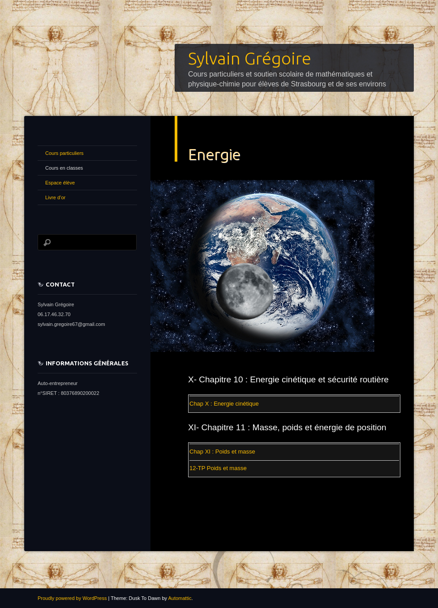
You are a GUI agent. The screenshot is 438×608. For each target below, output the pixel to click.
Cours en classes (64, 168)
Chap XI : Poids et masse (222, 451)
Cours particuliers (64, 153)
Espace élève (60, 182)
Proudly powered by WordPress (72, 598)
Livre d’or (55, 197)
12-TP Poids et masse (218, 468)
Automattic (179, 598)
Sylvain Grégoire (249, 58)
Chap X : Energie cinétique (224, 403)
